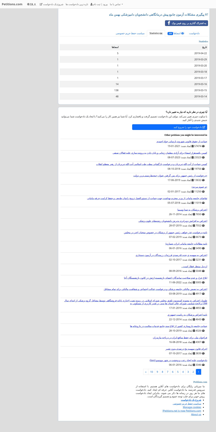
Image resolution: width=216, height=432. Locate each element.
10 (151, 371)
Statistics (156, 33)
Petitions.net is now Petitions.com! (182, 410)
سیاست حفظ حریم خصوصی (130, 33)
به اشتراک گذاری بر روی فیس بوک (185, 23)
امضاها (176, 33)
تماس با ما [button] (115, 4)
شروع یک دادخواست (51, 4)
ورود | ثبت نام (99, 4)
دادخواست (194, 33)
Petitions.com (12, 4)
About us (196, 414)
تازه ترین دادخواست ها (77, 4)
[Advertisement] (28, 54)
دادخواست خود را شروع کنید (189, 127)
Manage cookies (192, 407)
